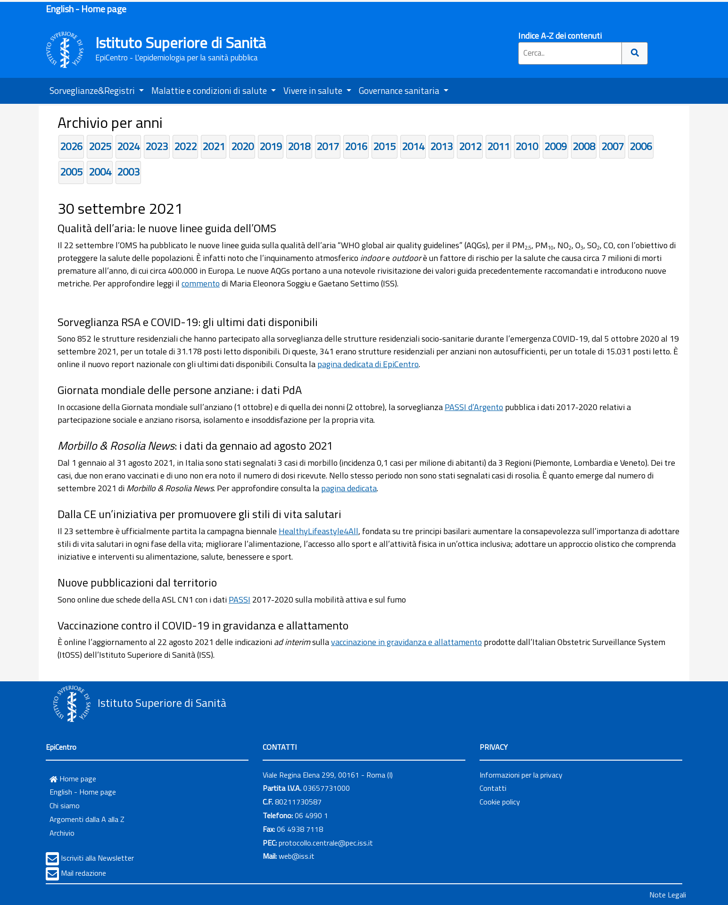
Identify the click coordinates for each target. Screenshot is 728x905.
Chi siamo (65, 805)
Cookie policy (500, 801)
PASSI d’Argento (474, 407)
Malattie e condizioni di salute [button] (210, 90)
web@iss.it (296, 856)
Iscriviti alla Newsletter (97, 857)
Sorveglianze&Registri (93, 90)
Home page (73, 778)
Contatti (493, 788)
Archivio (62, 832)
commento (201, 283)
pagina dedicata (349, 488)
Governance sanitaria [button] (400, 90)
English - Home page (86, 8)
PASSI (239, 599)
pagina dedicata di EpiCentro (368, 364)
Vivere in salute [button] (313, 90)
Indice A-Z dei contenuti (560, 35)
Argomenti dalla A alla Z (87, 819)
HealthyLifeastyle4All (318, 531)
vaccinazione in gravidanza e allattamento (406, 642)
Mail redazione (83, 873)
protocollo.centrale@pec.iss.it (326, 842)
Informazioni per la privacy (521, 774)
